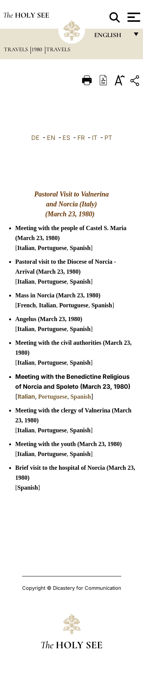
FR (81, 137)
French (26, 305)
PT (108, 137)
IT (94, 137)
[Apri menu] (132, 17)
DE (35, 137)
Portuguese (52, 248)
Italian (25, 248)
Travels (16, 49)
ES (66, 137)
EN (51, 137)
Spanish (80, 248)
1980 (38, 49)
